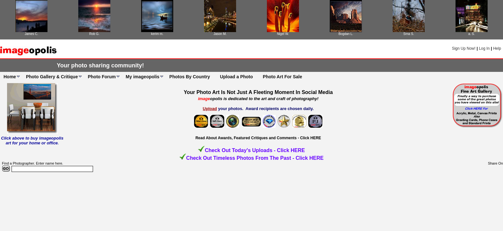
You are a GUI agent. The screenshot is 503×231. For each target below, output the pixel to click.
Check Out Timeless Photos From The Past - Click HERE (254, 158)
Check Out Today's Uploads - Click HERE (255, 150)
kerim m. (157, 34)
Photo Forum (102, 76)
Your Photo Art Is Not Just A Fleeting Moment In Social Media (258, 92)
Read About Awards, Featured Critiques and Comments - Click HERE (258, 138)
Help (497, 48)
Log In (484, 48)
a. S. (471, 34)
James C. (31, 34)
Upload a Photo (236, 76)
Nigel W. (283, 34)
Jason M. (220, 34)
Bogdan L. (345, 34)
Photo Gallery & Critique (52, 76)
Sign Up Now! (463, 48)
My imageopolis (142, 76)
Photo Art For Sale (282, 76)
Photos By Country (189, 76)
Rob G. (94, 34)
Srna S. (408, 34)
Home (10, 76)
